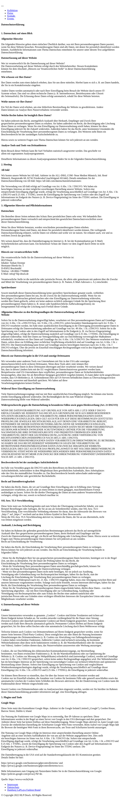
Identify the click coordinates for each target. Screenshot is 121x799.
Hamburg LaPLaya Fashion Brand (24, 790)
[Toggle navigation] (2, 6)
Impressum (12, 784)
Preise (10, 13)
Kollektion (12, 10)
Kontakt (11, 16)
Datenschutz (13, 787)
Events (11, 18)
